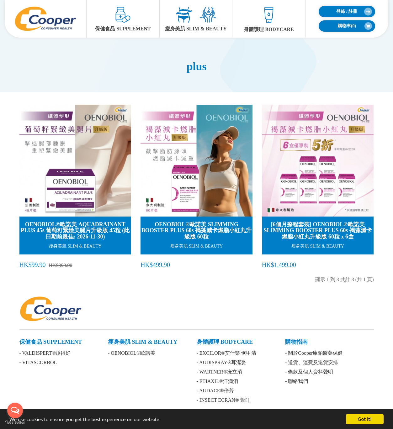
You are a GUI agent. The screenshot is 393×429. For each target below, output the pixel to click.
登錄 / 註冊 (354, 12)
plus (196, 66)
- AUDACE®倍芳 (215, 390)
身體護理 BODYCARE (269, 19)
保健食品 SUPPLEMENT (123, 19)
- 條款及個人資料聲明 (309, 371)
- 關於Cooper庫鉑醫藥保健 (314, 353)
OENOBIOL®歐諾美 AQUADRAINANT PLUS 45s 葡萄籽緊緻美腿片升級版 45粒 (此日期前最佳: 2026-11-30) (75, 230)
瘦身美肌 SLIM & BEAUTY (196, 19)
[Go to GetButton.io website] (15, 423)
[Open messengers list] (15, 410)
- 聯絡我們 (296, 381)
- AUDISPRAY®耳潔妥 (222, 362)
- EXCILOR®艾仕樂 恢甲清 (227, 353)
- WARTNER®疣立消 (219, 371)
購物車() (355, 26)
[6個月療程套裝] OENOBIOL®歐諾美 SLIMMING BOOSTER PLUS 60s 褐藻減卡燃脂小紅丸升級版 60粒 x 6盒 (318, 230)
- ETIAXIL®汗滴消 (217, 381)
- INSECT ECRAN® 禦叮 (223, 400)
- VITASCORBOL (38, 362)
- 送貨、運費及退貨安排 (311, 362)
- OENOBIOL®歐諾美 (131, 353)
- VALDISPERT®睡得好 (45, 353)
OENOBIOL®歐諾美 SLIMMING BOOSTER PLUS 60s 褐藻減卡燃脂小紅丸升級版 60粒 (196, 230)
